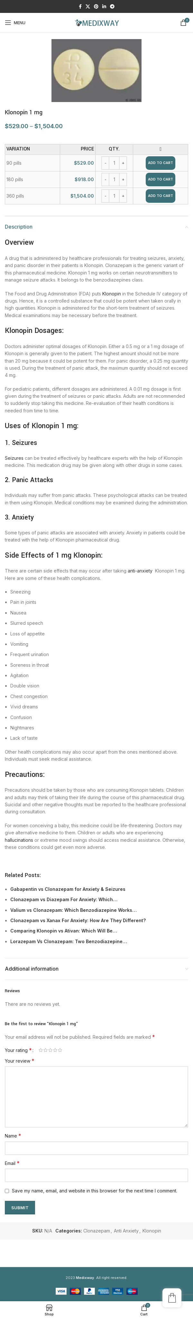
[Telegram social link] (112, 6)
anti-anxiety (140, 570)
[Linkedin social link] (104, 6)
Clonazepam (96, 1230)
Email (12, 1163)
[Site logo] (96, 22)
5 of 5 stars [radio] (60, 1050)
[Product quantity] (114, 163)
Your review (19, 1060)
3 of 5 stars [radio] (50, 1050)
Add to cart (160, 162)
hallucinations (19, 840)
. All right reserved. (101, 1277)
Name (13, 1135)
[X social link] (88, 6)
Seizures (14, 458)
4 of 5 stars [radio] (55, 1050)
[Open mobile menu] (15, 22)
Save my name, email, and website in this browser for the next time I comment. (94, 1190)
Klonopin (111, 293)
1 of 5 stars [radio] (40, 1050)
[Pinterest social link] (96, 6)
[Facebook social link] (80, 6)
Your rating (18, 1050)
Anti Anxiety (126, 1230)
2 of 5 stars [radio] (45, 1050)
